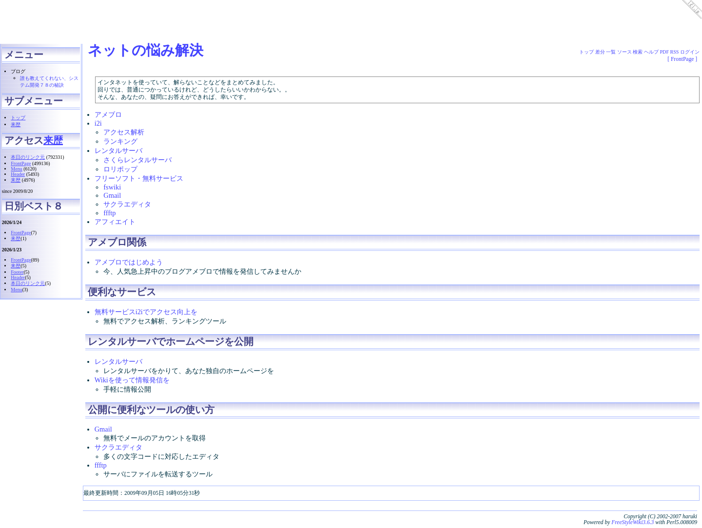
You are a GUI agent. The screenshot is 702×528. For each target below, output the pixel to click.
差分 (600, 52)
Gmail (112, 198)
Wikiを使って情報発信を (132, 383)
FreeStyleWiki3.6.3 (632, 525)
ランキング (120, 144)
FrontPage (21, 163)
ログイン (690, 52)
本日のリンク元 (28, 157)
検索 (638, 52)
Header (18, 174)
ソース (624, 52)
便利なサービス (122, 294)
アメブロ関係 (117, 245)
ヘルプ (651, 52)
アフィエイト (115, 224)
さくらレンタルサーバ (137, 163)
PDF (664, 52)
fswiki (112, 190)
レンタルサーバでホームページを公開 (171, 344)
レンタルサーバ (118, 153)
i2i (98, 126)
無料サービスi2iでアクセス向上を (146, 315)
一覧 (611, 52)
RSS (674, 52)
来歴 (15, 124)
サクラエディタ (127, 207)
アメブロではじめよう (129, 265)
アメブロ (108, 117)
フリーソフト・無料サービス (139, 181)
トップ (18, 117)
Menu (16, 168)
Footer (17, 272)
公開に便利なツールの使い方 (151, 412)
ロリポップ (120, 172)
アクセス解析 (123, 135)
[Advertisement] (177, 22)
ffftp (109, 216)
